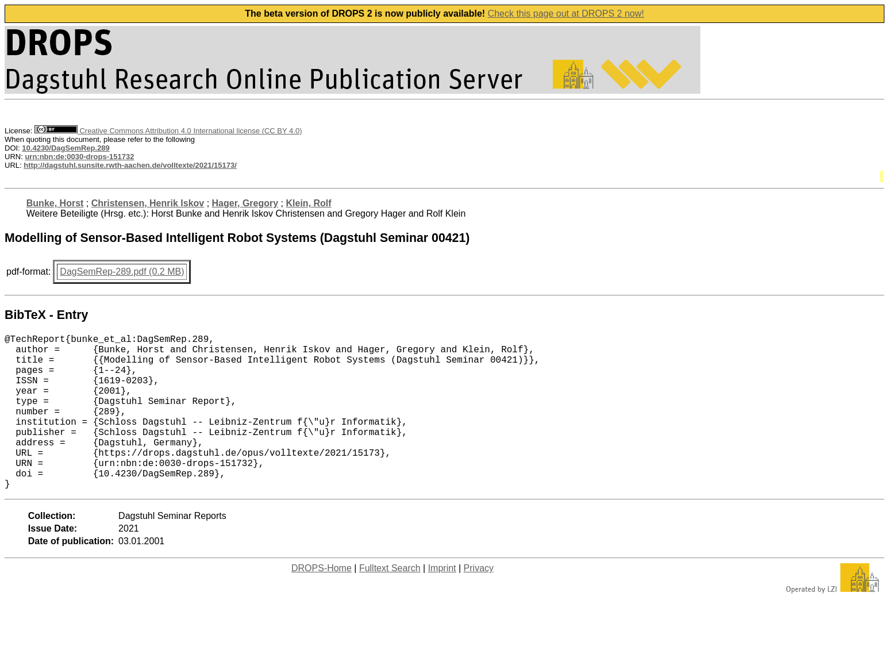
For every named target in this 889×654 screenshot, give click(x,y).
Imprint (442, 602)
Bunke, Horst (55, 203)
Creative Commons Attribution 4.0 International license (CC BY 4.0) (168, 130)
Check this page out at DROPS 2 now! (566, 13)
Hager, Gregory (245, 203)
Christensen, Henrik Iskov (148, 203)
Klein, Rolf (309, 203)
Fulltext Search (390, 602)
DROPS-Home (321, 602)
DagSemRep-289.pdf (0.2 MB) (122, 271)
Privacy (479, 602)
